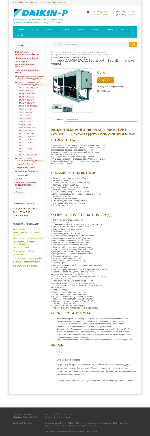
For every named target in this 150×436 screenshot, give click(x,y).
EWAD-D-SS (24, 146)
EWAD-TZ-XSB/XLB (27, 130)
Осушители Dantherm (26, 171)
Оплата (79, 29)
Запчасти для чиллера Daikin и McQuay (26, 233)
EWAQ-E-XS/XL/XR (27, 94)
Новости (124, 29)
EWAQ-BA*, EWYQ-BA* (28, 88)
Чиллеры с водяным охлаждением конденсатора (30, 159)
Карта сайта (69, 414)
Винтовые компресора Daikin (25, 265)
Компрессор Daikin (21, 247)
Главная (21, 29)
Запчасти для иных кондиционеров (25, 183)
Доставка (64, 29)
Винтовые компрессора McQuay (26, 262)
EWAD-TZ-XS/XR (26, 121)
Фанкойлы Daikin (25, 164)
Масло (19, 179)
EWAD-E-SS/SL (25, 115)
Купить (105, 80)
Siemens (20, 192)
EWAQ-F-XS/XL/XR (26, 100)
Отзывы (109, 29)
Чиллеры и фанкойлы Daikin (27, 71)
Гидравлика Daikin (25, 167)
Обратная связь (101, 15)
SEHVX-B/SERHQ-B (27, 91)
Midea (19, 188)
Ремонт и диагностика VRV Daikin (27, 258)
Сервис (49, 29)
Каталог (35, 29)
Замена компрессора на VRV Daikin (28, 238)
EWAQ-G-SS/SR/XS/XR (28, 106)
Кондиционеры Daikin (27, 58)
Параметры (72, 119)
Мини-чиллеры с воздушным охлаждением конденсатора (30, 77)
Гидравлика (22, 175)
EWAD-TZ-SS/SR (26, 118)
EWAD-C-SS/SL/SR (26, 134)
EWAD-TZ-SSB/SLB (27, 127)
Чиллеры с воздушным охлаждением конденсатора (30, 83)
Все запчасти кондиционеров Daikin (27, 53)
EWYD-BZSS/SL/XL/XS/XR (29, 155)
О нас (20, 34)
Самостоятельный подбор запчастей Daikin (24, 243)
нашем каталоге (59, 2)
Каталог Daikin (19, 255)
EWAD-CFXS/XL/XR (27, 140)
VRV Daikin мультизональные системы (24, 64)
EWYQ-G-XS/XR (25, 109)
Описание (58, 119)
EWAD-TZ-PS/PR (26, 124)
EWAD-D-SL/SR (25, 149)
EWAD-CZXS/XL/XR (27, 143)
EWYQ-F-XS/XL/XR (26, 103)
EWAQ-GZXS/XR (26, 112)
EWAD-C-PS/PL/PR (26, 137)
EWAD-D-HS (24, 152)
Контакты (94, 29)
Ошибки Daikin (19, 229)
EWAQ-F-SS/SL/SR (26, 97)
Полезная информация (26, 224)
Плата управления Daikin (23, 251)
